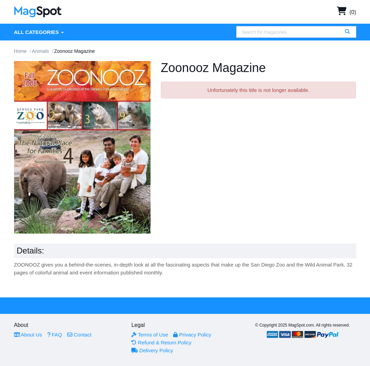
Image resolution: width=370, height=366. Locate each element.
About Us (28, 335)
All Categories (39, 32)
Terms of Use (149, 335)
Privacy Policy (192, 335)
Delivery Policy (152, 350)
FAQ (54, 335)
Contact (79, 335)
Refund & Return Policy (161, 342)
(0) (346, 12)
